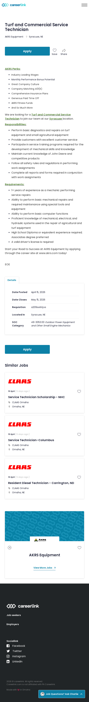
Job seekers (14, 615)
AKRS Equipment (14, 36)
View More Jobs (44, 568)
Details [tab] (12, 280)
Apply (27, 51)
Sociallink (12, 641)
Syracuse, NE (36, 36)
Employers (13, 624)
